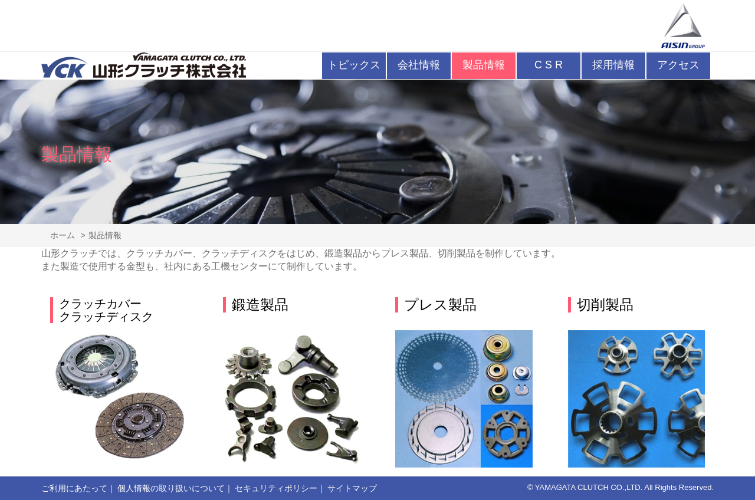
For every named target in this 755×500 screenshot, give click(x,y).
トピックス (353, 65)
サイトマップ (352, 488)
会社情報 (419, 65)
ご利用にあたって (74, 488)
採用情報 (613, 65)
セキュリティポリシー (276, 488)
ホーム (62, 235)
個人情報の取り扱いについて (171, 488)
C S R (548, 65)
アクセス (678, 65)
